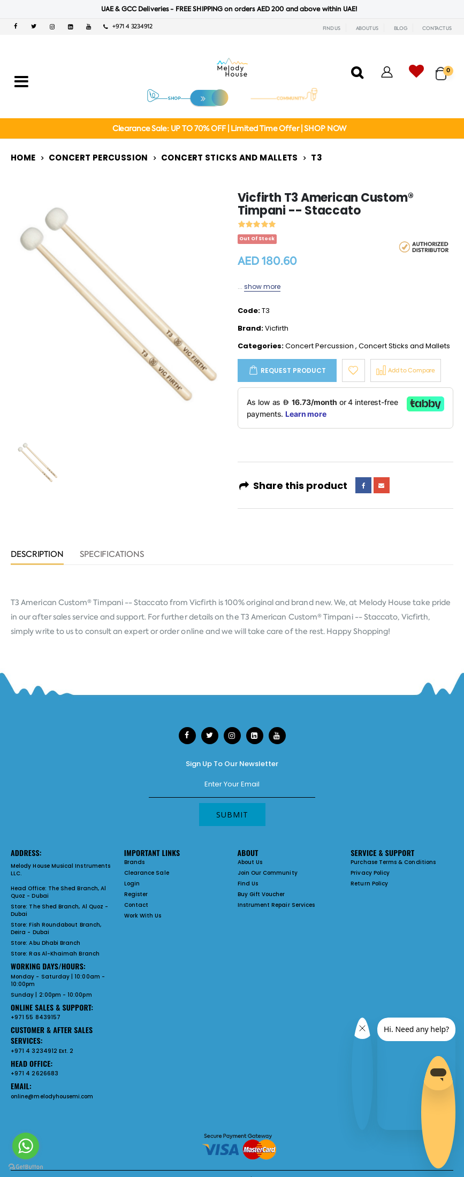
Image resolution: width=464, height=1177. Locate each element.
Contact (136, 905)
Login (132, 884)
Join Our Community (268, 873)
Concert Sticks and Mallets (229, 157)
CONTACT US (437, 28)
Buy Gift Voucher (261, 894)
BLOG (400, 28)
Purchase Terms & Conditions (393, 862)
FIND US (331, 28)
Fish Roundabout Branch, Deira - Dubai (56, 928)
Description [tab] (37, 555)
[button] (444, 69)
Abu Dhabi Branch (54, 943)
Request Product (293, 370)
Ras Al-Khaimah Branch (64, 954)
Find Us (248, 884)
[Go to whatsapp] (25, 1146)
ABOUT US (367, 28)
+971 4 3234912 (128, 26)
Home (23, 157)
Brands (134, 862)
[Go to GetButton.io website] (26, 1166)
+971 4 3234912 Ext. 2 (42, 1051)
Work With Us (143, 916)
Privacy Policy (370, 873)
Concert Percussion (98, 157)
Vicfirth (276, 328)
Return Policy (369, 884)
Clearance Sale (146, 873)
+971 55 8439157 (35, 1017)
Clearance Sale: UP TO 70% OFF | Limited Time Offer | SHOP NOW (229, 128)
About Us (250, 862)
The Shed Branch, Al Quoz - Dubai (58, 892)
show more (262, 286)
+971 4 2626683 (34, 1073)
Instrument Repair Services (276, 905)
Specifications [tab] (112, 555)
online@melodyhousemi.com (52, 1096)
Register (136, 894)
